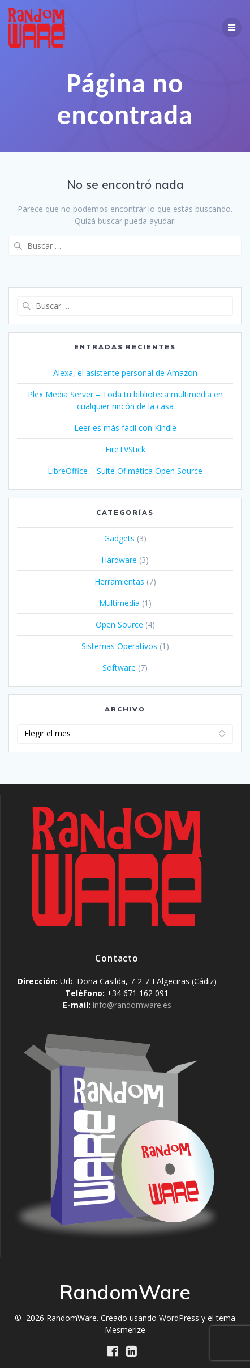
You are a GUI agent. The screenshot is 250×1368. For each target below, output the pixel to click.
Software (119, 667)
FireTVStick (125, 449)
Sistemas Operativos (119, 646)
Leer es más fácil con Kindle (125, 427)
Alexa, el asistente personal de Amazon (125, 372)
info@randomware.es (132, 1004)
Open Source (119, 624)
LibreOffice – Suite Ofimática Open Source (125, 470)
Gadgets (119, 538)
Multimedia (119, 603)
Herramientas (119, 581)
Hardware (119, 559)
